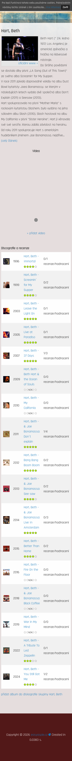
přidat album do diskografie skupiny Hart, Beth (31, 694)
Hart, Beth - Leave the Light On (31, 308)
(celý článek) (9, 141)
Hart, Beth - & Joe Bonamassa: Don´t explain (32, 431)
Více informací (53, 7)
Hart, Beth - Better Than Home (31, 546)
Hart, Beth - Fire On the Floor (31, 569)
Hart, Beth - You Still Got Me (32, 674)
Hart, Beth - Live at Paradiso (31, 332)
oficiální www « (28, 63)
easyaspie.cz (41, 735)
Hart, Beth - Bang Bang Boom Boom (32, 460)
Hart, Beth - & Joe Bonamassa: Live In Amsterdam (32, 517)
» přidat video (36, 233)
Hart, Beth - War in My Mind (31, 622)
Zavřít (65, 7)
